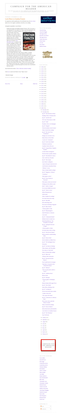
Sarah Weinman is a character (48, 212)
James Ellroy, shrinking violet (48, 287)
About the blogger (43, 32)
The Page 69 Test (43, 33)
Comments (43, 409)
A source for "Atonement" (47, 139)
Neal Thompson (43, 395)
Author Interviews (43, 39)
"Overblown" (45, 174)
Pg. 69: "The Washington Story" (48, 242)
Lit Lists (41, 42)
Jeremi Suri (42, 399)
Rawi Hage (42, 361)
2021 (42, 77)
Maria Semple (42, 372)
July (43, 323)
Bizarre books (45, 275)
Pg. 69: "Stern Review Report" (48, 232)
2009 (42, 101)
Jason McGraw (43, 359)
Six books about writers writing (48, 230)
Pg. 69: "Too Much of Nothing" (48, 246)
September (44, 319)
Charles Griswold (43, 386)
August (44, 321)
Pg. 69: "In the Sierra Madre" (48, 141)
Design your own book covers (48, 135)
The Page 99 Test (43, 37)
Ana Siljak (42, 374)
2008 (42, 103)
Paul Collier (42, 393)
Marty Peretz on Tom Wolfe (48, 137)
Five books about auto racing (48, 198)
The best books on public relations (49, 153)
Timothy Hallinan (43, 367)
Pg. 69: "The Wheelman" (47, 312)
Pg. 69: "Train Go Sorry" (47, 190)
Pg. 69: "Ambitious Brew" (47, 273)
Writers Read (42, 41)
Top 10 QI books (45, 315)
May (43, 327)
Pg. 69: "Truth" (45, 121)
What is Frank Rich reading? (48, 304)
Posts (42, 406)
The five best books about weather (49, 291)
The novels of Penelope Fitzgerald (49, 204)
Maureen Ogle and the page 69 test (49, 283)
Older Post (35, 83)
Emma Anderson (43, 376)
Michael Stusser (43, 384)
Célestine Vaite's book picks (48, 256)
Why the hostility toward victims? (49, 128)
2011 (42, 97)
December (44, 109)
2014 (42, 91)
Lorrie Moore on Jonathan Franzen (49, 310)
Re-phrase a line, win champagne (49, 123)
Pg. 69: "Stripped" (46, 126)
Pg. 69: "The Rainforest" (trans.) (48, 155)
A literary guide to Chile (47, 208)
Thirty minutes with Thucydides (48, 248)
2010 (42, 99)
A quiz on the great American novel (49, 164)
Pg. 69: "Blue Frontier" (47, 206)
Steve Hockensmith (44, 377)
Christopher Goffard (44, 383)
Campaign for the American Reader (31, 7)
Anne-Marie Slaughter (44, 390)
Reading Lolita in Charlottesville (49, 115)
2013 (42, 93)
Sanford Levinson (43, 392)
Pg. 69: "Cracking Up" (46, 289)
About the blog (43, 30)
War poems (44, 244)
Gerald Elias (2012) (44, 363)
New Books (42, 44)
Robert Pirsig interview (47, 192)
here (8, 71)
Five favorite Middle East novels (48, 188)
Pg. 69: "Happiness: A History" (48, 172)
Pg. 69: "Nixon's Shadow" (47, 306)
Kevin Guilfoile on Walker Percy (49, 240)
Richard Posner (43, 397)
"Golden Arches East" (46, 293)
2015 (42, 89)
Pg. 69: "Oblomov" (46, 267)
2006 (42, 108)
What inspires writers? (46, 176)
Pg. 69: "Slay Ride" (46, 200)
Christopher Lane (43, 381)
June (43, 325)
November (44, 111)
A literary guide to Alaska (47, 228)
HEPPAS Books (43, 46)
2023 (42, 73)
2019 (42, 81)
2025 (42, 69)
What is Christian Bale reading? (48, 252)
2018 (42, 83)
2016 (42, 87)
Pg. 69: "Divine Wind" (46, 237)
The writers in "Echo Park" (47, 250)
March (43, 332)
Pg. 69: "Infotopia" (46, 277)
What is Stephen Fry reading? (48, 196)
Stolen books (44, 194)
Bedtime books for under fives (48, 219)
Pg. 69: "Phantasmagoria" (47, 210)
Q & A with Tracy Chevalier (48, 157)
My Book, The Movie (44, 35)
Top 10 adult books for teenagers (49, 262)
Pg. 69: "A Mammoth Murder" (48, 216)
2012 (42, 95)
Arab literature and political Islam (49, 166)
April (43, 329)
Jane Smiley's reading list (47, 161)
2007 (42, 106)
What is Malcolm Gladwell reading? (23, 68)
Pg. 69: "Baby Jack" (46, 254)
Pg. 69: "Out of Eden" (46, 285)
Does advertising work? (47, 202)
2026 (42, 66)
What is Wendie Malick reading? (49, 170)
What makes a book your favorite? (49, 182)
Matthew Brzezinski (44, 388)
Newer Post (7, 83)
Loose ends (44, 214)
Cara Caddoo (42, 358)
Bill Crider (42, 379)
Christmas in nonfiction (47, 144)
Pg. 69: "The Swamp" (46, 159)
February (44, 334)
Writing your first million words (48, 184)
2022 (42, 75)
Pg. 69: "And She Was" (47, 117)
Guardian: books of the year (48, 146)
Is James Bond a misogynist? (48, 151)
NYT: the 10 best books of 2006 (48, 119)
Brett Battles (42, 368)
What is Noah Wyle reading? (48, 130)
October (44, 317)
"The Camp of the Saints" (47, 295)
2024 (42, 71)
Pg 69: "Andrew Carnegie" (47, 186)
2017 (42, 85)
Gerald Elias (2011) (44, 365)
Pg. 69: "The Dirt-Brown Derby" (49, 113)
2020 (42, 79)
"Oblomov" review (46, 168)
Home (21, 83)
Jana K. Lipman (43, 370)
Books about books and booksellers (49, 308)
